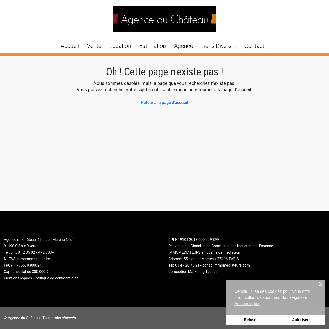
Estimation (152, 45)
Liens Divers (216, 45)
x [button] (320, 283)
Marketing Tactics (202, 272)
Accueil (70, 45)
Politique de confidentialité (56, 278)
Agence (183, 45)
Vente (94, 45)
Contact (254, 45)
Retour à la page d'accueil (164, 102)
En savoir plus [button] (247, 303)
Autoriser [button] (300, 320)
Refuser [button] (251, 320)
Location (120, 45)
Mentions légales (18, 278)
